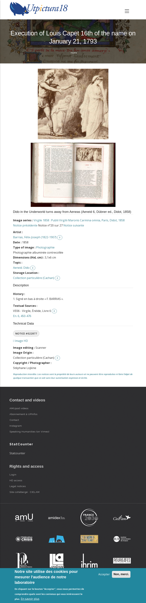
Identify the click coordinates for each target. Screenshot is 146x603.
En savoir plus (30, 599)
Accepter (104, 574)
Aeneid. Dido (21, 268)
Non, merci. (121, 574)
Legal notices (18, 486)
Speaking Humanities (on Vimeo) (29, 431)
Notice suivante (73, 225)
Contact (14, 420)
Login (13, 474)
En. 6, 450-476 (22, 316)
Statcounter (17, 453)
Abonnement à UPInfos (23, 414)
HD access (16, 480)
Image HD (20, 341)
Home (74, 52)
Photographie (45, 247)
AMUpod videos (19, 408)
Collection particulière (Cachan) (33, 278)
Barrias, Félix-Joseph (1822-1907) (34, 237)
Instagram (16, 425)
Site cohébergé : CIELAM (25, 492)
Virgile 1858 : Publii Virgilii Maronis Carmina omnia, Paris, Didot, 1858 (79, 220)
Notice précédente (25, 225)
